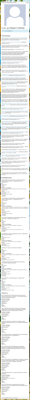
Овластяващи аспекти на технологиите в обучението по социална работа (14, 77)
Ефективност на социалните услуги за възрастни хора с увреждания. (13, 118)
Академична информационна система (9, 2)
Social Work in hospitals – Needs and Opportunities (10, 151)
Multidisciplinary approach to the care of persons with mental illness (12, 61)
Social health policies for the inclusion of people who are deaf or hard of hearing (14, 37)
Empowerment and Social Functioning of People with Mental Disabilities (13, 131)
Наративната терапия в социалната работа (9, 81)
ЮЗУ (27, 2)
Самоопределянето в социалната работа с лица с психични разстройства (14, 107)
